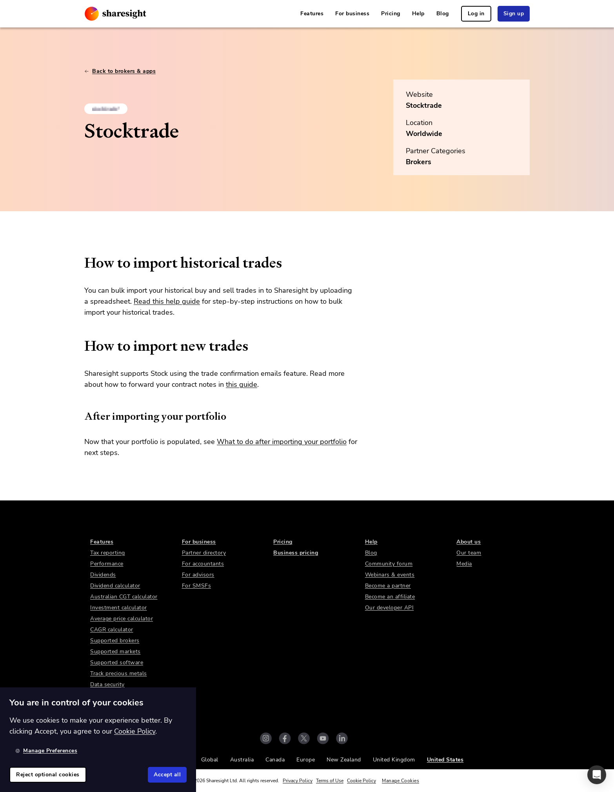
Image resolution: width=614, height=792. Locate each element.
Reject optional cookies (48, 774)
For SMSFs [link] (196, 585)
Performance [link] (107, 563)
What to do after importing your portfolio (282, 441)
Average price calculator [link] (121, 618)
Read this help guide (167, 301)
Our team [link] (468, 552)
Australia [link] (242, 759)
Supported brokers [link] (115, 640)
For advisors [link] (198, 574)
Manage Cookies (400, 781)
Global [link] (209, 759)
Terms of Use (329, 781)
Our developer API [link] (389, 607)
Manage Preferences (46, 750)
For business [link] (352, 13)
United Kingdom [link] (394, 759)
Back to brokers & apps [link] (120, 71)
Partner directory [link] (204, 552)
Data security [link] (107, 684)
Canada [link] (275, 759)
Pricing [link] (390, 13)
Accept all (167, 774)
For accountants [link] (203, 563)
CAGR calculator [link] (111, 629)
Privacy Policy (297, 781)
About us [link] (468, 542)
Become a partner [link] (388, 585)
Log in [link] (476, 13)
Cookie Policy (361, 781)
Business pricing (295, 552)
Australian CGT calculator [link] (124, 596)
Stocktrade (424, 105)
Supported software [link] (116, 662)
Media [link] (464, 563)
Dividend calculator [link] (115, 585)
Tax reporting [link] (107, 552)
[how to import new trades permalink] (80, 346)
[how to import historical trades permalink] (80, 263)
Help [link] (418, 13)
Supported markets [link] (115, 651)
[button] (596, 774)
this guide (241, 384)
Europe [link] (305, 759)
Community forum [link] (389, 563)
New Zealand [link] (344, 759)
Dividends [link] (103, 574)
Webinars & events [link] (390, 574)
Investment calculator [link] (118, 607)
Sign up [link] (513, 13)
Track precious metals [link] (118, 673)
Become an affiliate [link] (390, 596)
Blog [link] (442, 13)
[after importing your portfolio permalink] (80, 416)
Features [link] (311, 13)
